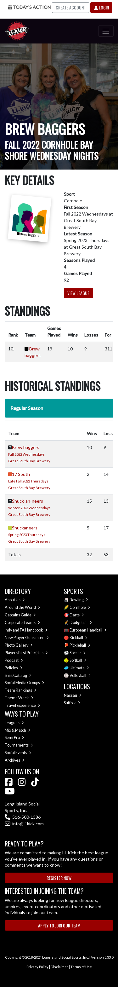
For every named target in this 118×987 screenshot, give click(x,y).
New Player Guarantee (27, 637)
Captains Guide (20, 615)
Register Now (59, 877)
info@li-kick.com (24, 823)
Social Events (18, 752)
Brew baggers (25, 447)
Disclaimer (59, 967)
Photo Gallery (19, 645)
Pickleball (80, 645)
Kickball (78, 637)
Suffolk (72, 703)
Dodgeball (81, 622)
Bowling (79, 599)
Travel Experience (22, 705)
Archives (15, 760)
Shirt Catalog (18, 675)
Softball (78, 660)
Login (101, 7)
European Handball (88, 630)
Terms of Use (81, 967)
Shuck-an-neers (27, 501)
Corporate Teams (22, 622)
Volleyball (80, 675)
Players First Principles (26, 652)
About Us (15, 599)
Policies (13, 668)
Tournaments (19, 745)
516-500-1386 (23, 817)
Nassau (72, 695)
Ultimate (79, 668)
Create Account (71, 7)
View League (78, 293)
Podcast (14, 660)
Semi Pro (14, 737)
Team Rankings (21, 690)
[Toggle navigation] (106, 31)
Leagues (14, 722)
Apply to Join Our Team (59, 925)
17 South (21, 474)
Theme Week (19, 698)
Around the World (22, 607)
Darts (77, 615)
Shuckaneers (24, 527)
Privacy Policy (37, 967)
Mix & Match (18, 730)
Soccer (78, 652)
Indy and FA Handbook (26, 630)
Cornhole (80, 607)
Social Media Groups (24, 682)
